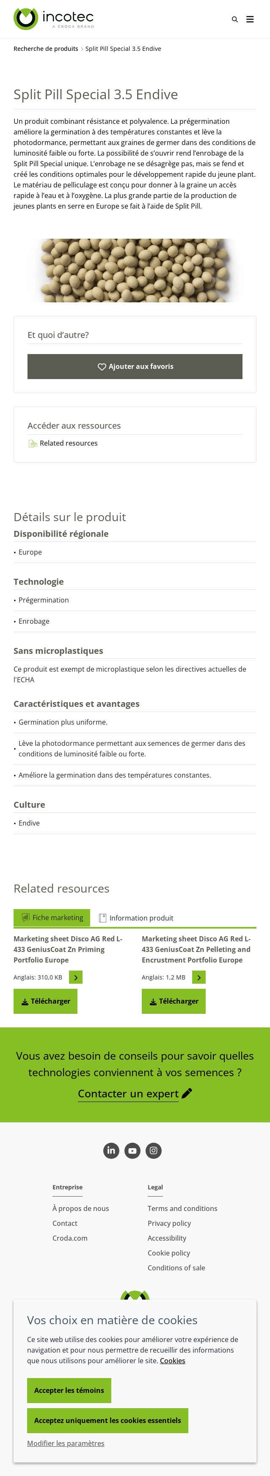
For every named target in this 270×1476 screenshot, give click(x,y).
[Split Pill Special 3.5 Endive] (135, 366)
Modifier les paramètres (66, 1443)
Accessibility (167, 1238)
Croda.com (70, 1238)
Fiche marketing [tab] (51, 917)
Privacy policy (169, 1223)
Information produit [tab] (135, 918)
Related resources (63, 443)
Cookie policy (169, 1253)
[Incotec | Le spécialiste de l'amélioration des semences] (55, 19)
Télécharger (45, 1001)
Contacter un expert (128, 1093)
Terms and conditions (183, 1208)
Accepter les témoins (69, 1390)
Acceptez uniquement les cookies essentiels (107, 1420)
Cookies (172, 1360)
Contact (64, 1223)
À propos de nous (80, 1208)
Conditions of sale (176, 1267)
